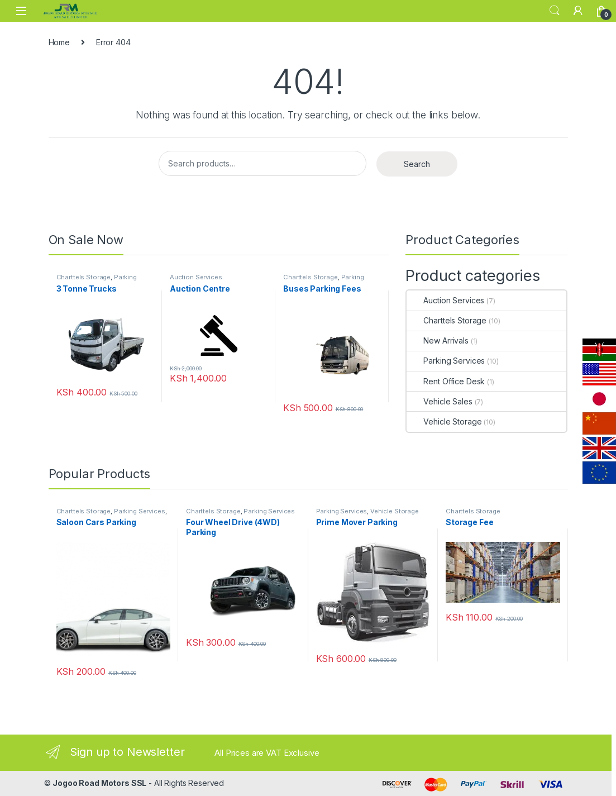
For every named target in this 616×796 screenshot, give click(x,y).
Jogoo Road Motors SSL (99, 783)
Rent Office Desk (446, 381)
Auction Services (196, 277)
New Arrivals (437, 340)
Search (554, 10)
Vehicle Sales (439, 401)
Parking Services (446, 360)
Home (59, 42)
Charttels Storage (83, 277)
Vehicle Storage (444, 421)
